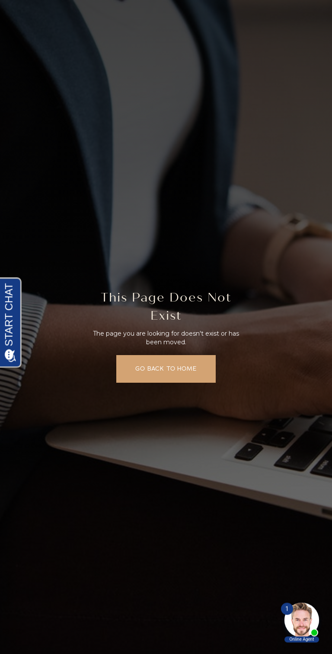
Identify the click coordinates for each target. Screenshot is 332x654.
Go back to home (166, 368)
